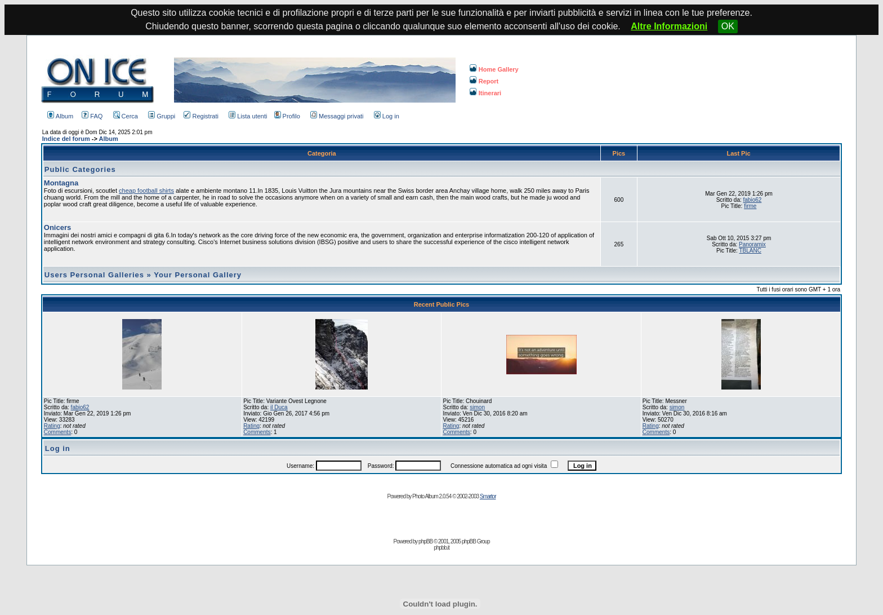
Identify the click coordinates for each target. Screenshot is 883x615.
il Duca (279, 407)
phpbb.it (441, 548)
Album (60, 116)
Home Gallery (494, 69)
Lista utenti (248, 116)
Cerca (125, 116)
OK (727, 26)
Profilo (287, 116)
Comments (57, 432)
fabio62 (752, 200)
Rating (52, 426)
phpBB (425, 541)
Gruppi (161, 116)
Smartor (488, 496)
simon (477, 407)
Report (484, 81)
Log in (386, 116)
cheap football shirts (146, 190)
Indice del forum (66, 138)
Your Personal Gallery (198, 275)
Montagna (61, 183)
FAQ (92, 116)
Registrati (201, 116)
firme (750, 206)
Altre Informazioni (669, 26)
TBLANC (750, 250)
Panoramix (752, 244)
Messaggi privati (336, 116)
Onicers (57, 227)
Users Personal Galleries (94, 275)
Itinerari (485, 93)
